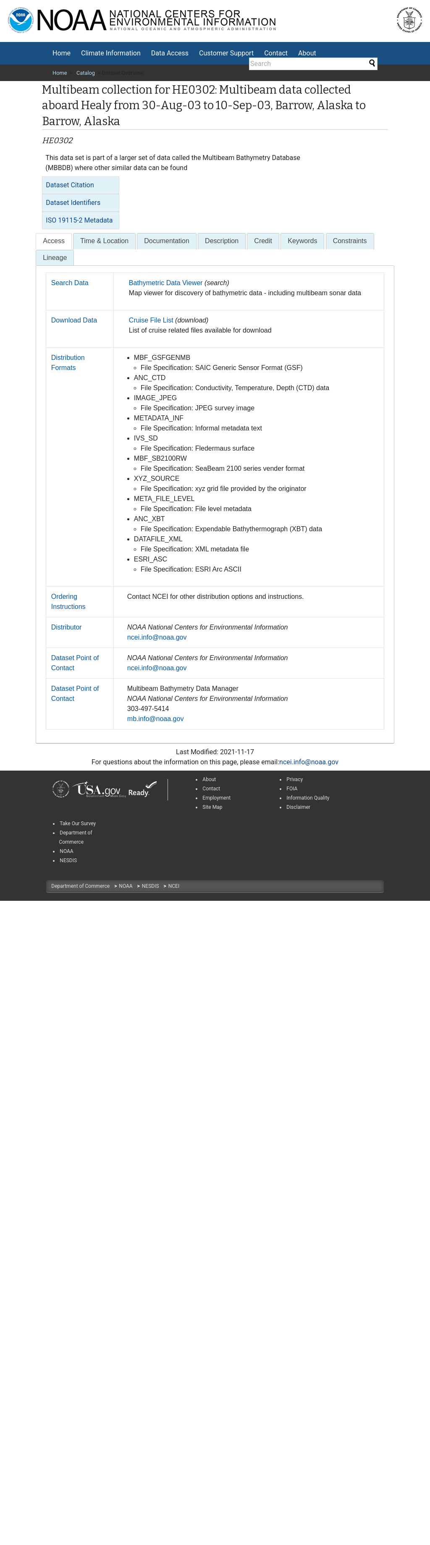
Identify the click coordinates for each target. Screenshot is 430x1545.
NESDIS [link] (68, 860)
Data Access (170, 53)
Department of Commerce (81, 886)
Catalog (85, 73)
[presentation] (54, 241)
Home (61, 53)
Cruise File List (151, 320)
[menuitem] (61, 53)
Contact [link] (211, 789)
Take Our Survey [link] (78, 823)
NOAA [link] (66, 851)
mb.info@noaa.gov (155, 718)
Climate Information (111, 53)
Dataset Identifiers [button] (73, 203)
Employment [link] (216, 798)
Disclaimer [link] (298, 807)
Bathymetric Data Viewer (166, 282)
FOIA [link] (291, 789)
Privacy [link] (294, 779)
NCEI (173, 886)
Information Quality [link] (307, 798)
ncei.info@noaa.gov (157, 637)
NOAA (126, 886)
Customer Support (226, 53)
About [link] (209, 779)
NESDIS (151, 886)
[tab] (80, 185)
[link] (61, 789)
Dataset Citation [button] (70, 185)
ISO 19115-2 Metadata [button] (79, 220)
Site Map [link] (212, 807)
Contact (276, 53)
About (307, 53)
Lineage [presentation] (55, 257)
